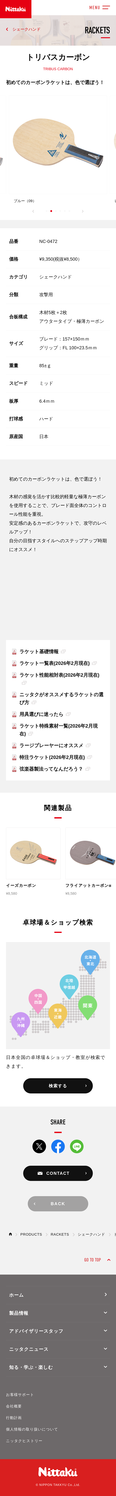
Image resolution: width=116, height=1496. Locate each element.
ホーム (16, 1295)
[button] (33, 211)
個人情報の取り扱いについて (32, 1429)
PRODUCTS (31, 1234)
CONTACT (58, 1173)
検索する (58, 1085)
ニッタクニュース (29, 1349)
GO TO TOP (92, 1260)
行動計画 (14, 1418)
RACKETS (60, 1234)
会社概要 (14, 1406)
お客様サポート (20, 1395)
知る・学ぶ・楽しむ (31, 1367)
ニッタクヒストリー (24, 1441)
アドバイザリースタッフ (36, 1331)
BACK (58, 1203)
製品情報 (18, 1313)
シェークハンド (26, 29)
